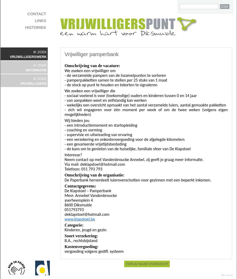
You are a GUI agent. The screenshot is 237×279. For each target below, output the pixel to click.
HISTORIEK (35, 27)
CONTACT (37, 14)
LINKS (40, 20)
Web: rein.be (227, 275)
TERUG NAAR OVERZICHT (146, 264)
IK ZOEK (28, 54)
